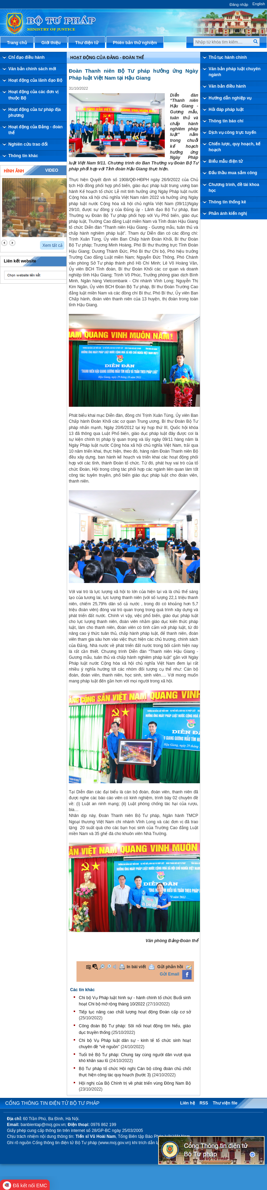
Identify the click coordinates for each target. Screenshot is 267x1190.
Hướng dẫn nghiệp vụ (230, 98)
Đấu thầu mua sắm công (233, 172)
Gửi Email (169, 974)
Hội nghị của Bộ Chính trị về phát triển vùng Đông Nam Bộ (135, 1083)
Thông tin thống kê (227, 202)
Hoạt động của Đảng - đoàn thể (35, 129)
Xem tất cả (52, 245)
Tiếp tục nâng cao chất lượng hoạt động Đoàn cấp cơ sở (135, 1012)
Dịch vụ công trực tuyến (232, 132)
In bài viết (136, 966)
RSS (204, 1103)
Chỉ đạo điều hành (26, 57)
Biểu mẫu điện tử (226, 161)
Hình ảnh (14, 171)
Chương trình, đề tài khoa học (234, 187)
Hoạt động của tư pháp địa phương (34, 112)
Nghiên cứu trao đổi (28, 144)
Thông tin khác (23, 155)
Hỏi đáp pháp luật (226, 109)
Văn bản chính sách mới (32, 68)
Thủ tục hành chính (228, 57)
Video (51, 170)
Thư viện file (225, 1103)
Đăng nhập (238, 4)
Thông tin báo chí (226, 121)
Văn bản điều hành (227, 86)
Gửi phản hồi (170, 966)
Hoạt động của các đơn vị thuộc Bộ (33, 94)
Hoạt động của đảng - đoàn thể (107, 57)
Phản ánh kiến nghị (228, 213)
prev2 (4, 243)
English (258, 4)
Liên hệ (187, 1103)
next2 (12, 243)
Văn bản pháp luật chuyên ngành (234, 71)
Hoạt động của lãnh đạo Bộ (35, 80)
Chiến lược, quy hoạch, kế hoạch (234, 146)
